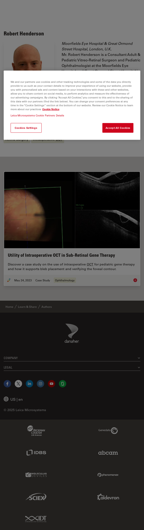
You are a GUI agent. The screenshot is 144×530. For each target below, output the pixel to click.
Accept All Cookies (118, 128)
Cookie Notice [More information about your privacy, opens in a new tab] (50, 109)
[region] (72, 105)
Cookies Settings (26, 128)
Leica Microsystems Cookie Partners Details (37, 115)
